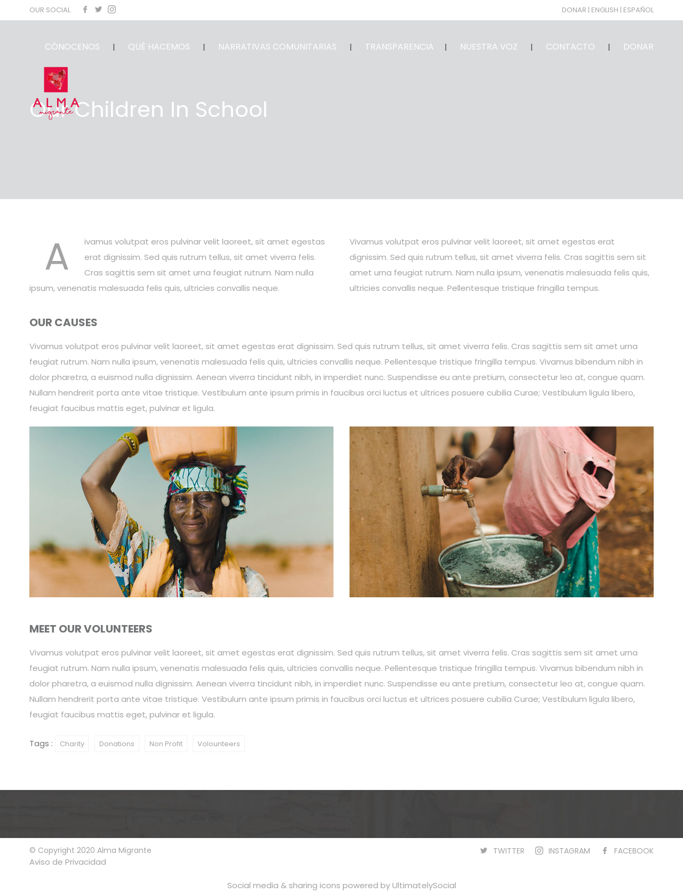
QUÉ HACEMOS (159, 47)
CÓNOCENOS (72, 47)
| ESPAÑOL (637, 10)
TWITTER (509, 850)
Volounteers (218, 744)
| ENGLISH (604, 10)
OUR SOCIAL (49, 10)
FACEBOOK (634, 850)
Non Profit (165, 744)
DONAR (575, 10)
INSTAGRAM (569, 850)
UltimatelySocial (424, 885)
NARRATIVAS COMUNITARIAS (277, 47)
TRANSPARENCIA (399, 47)
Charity (72, 744)
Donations (116, 744)
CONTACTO (570, 47)
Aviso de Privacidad (67, 861)
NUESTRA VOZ (489, 47)
